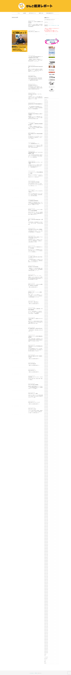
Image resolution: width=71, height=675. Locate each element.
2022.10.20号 (46, 463)
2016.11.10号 (46, 149)
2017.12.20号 (46, 208)
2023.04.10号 (46, 488)
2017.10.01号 (46, 196)
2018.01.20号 (46, 212)
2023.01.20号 (46, 476)
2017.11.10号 (46, 202)
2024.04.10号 (46, 541)
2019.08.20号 (46, 296)
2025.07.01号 (46, 605)
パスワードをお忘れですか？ (52, 25)
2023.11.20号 (46, 520)
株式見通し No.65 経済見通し (33, 266)
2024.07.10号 (46, 554)
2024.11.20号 (46, 573)
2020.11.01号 (46, 359)
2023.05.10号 (46, 492)
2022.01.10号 (46, 422)
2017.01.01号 (46, 156)
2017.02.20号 (46, 164)
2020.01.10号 (46, 316)
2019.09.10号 (46, 299)
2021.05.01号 (46, 385)
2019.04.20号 (46, 278)
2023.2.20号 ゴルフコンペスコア (34, 402)
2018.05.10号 (46, 228)
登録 (58, 25)
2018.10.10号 (46, 250)
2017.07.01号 (46, 183)
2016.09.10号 (46, 140)
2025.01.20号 (46, 582)
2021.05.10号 (46, 387)
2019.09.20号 (46, 300)
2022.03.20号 (46, 432)
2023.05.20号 (46, 494)
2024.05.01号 (46, 544)
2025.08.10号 (46, 611)
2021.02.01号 (46, 372)
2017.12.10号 (46, 206)
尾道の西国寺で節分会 (32, 76)
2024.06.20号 (46, 551)
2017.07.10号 (46, 184)
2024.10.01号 (46, 566)
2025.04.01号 (46, 592)
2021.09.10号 (46, 404)
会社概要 (24, 13)
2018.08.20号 (46, 243)
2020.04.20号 (46, 331)
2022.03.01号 (46, 429)
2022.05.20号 (46, 441)
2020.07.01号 (46, 341)
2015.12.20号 (46, 102)
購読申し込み (41, 13)
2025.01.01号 (46, 579)
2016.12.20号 (46, 155)
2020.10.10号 (46, 356)
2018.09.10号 (46, 246)
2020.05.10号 (46, 334)
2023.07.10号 (46, 501)
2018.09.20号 (46, 247)
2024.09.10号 (46, 563)
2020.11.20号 (46, 362)
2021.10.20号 (46, 410)
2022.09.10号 (46, 457)
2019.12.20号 (46, 313)
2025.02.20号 (46, 586)
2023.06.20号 (46, 498)
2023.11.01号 (46, 517)
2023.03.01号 (46, 482)
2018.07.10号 (46, 237)
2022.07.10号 (46, 448)
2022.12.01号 (46, 469)
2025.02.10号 (46, 585)
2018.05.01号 (46, 227)
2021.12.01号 (46, 416)
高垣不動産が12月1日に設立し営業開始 (35, 229)
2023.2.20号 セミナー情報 (33, 393)
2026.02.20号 (46, 639)
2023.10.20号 (46, 516)
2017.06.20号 (46, 181)
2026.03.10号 (46, 642)
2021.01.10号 (46, 369)
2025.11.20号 (46, 626)
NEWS (45, 654)
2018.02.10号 (46, 215)
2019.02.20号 (46, 269)
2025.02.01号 (46, 583)
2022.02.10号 (46, 426)
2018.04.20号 (46, 225)
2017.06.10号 (46, 180)
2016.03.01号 (46, 112)
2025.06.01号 (46, 601)
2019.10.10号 (46, 303)
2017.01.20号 (46, 159)
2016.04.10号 (46, 118)
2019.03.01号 (46, 271)
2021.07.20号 (46, 397)
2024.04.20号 (46, 542)
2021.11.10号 (46, 413)
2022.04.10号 (46, 435)
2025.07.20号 (46, 608)
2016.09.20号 (46, 142)
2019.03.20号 (46, 274)
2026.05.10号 (46, 651)
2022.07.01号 (46, 447)
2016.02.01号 (46, 108)
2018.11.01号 (46, 253)
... (33, 26)
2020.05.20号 (46, 335)
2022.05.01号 (46, 438)
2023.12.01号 (46, 522)
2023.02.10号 (46, 479)
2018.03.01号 (46, 218)
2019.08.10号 (46, 294)
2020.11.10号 (46, 360)
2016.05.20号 (46, 124)
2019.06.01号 (46, 284)
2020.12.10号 (46, 365)
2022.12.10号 (46, 470)
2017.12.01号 (46, 205)
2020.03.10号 (46, 325)
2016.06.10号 (46, 127)
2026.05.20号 (46, 652)
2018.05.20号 (46, 230)
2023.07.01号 (46, 500)
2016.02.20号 (46, 111)
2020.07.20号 (46, 344)
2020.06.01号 (46, 337)
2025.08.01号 (46, 610)
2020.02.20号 (46, 322)
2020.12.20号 (46, 366)
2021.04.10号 (46, 382)
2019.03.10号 (46, 272)
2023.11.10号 (46, 519)
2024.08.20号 (46, 560)
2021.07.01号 (46, 394)
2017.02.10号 (46, 162)
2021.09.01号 (46, 403)
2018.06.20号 (46, 234)
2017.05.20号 (46, 177)
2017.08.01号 (46, 187)
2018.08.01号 (46, 240)
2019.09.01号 (46, 297)
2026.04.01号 (46, 645)
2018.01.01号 (46, 209)
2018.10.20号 (46, 252)
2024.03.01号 (46, 535)
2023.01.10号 (46, 475)
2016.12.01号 (46, 152)
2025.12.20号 (46, 630)
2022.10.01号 (46, 460)
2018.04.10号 (46, 224)
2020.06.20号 (46, 340)
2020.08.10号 (46, 347)
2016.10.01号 (46, 143)
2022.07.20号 (46, 450)
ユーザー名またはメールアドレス (49, 19)
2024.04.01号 (46, 539)
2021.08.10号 (46, 400)
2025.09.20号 (46, 617)
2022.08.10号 (46, 453)
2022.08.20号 (46, 454)
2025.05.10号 (46, 598)
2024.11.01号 (46, 570)
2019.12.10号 (46, 312)
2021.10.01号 (46, 407)
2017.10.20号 (46, 199)
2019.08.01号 (46, 293)
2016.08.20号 (46, 137)
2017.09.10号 (46, 193)
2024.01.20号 (46, 529)
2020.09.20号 (46, 353)
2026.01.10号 (46, 633)
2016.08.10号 (46, 136)
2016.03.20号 (46, 115)
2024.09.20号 (46, 564)
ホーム (19, 13)
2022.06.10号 (46, 444)
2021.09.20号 (46, 406)
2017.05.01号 (46, 174)
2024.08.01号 (46, 557)
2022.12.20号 (46, 472)
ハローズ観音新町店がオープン (33, 143)
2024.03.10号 (46, 536)
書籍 (45, 661)
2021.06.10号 (46, 391)
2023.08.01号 (46, 504)
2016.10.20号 (46, 146)
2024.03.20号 (46, 538)
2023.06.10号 (46, 497)
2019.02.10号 (46, 268)
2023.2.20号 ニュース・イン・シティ (35, 275)
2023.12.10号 (46, 523)
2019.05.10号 (46, 281)
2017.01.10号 (46, 158)
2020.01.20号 (46, 318)
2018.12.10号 (46, 259)
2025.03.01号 (46, 588)
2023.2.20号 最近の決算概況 (33, 384)
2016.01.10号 (46, 105)
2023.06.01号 (46, 495)
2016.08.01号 (46, 134)
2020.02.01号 (46, 319)
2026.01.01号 (46, 632)
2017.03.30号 (46, 168)
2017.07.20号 (46, 186)
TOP (45, 655)
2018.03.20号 (46, 221)
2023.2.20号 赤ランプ (32, 370)
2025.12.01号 (46, 627)
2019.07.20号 (46, 291)
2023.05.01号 (46, 491)
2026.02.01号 (46, 636)
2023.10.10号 (46, 514)
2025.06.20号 (46, 604)
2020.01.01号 (46, 315)
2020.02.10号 (46, 321)
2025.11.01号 (46, 623)
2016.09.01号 (46, 139)
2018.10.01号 (46, 249)
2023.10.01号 (46, 513)
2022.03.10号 (46, 431)
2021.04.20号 (46, 384)
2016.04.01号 (46, 117)
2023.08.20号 (46, 507)
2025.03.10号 (46, 589)
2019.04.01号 (46, 275)
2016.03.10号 (46, 114)
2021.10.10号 (46, 409)
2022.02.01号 (46, 425)
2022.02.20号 (46, 428)
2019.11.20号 (46, 309)
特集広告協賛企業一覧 (49, 13)
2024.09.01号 (46, 561)
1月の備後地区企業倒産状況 (33, 200)
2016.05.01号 (46, 121)
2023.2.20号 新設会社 (32, 363)
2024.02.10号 (46, 532)
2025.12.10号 (46, 629)
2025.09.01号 (46, 614)
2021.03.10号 (46, 378)
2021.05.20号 (46, 388)
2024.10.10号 (46, 567)
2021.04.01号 (46, 381)
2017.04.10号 (46, 171)
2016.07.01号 (46, 130)
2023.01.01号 (46, 473)
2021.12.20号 (46, 419)
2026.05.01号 (46, 649)
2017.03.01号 (46, 165)
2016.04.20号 (46, 120)
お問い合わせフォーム (32, 13)
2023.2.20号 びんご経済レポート (34, 31)
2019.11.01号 (46, 306)
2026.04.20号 (46, 648)
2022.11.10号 (46, 466)
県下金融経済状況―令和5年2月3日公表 (35, 328)
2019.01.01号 (46, 262)
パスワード (46, 22)
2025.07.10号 (46, 607)
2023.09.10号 (46, 510)
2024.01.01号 (46, 526)
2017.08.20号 (46, 190)
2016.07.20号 (46, 133)
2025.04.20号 (46, 595)
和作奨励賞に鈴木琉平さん (33, 85)
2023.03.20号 (46, 485)
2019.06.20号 (46, 287)
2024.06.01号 (46, 548)
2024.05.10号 (46, 545)
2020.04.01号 (46, 328)
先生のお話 (45, 658)
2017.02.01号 (46, 161)
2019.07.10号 (46, 290)
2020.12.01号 (46, 363)
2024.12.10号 (46, 576)
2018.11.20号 (46, 256)
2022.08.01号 (46, 451)
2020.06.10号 (46, 338)
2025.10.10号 (46, 620)
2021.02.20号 (46, 375)
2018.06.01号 (46, 231)
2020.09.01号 (46, 350)
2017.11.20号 (46, 203)
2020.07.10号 (46, 343)
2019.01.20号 (46, 265)
